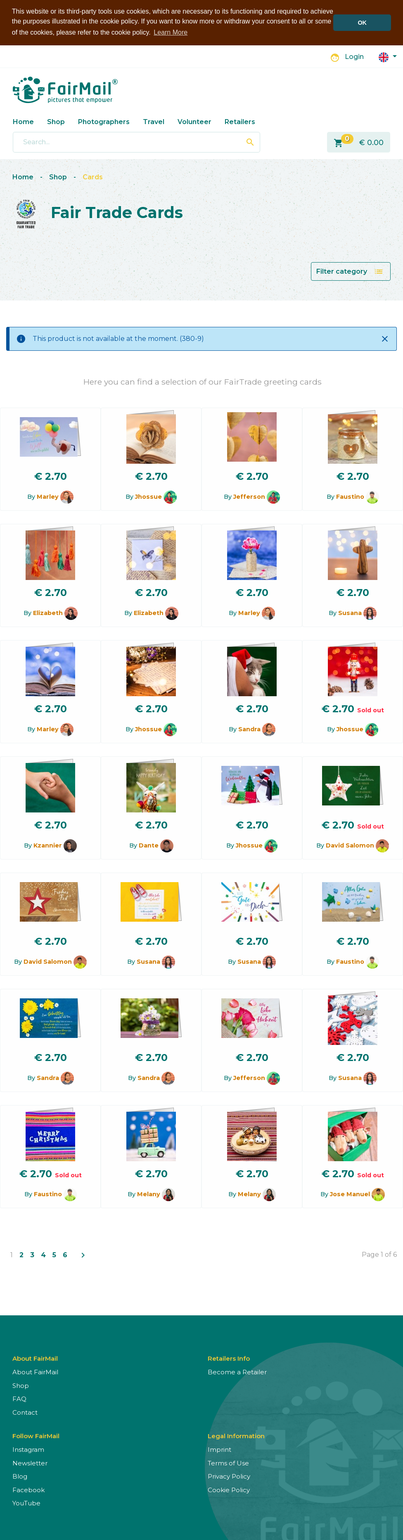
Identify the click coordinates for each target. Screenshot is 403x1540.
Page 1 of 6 (379, 1254)
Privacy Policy (229, 1475)
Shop (56, 121)
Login (354, 56)
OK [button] (362, 22)
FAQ (19, 1398)
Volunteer (194, 121)
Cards (93, 176)
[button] (388, 56)
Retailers (240, 121)
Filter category (350, 271)
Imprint (219, 1449)
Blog (19, 1475)
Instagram (28, 1449)
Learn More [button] (170, 32)
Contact (25, 1412)
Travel (153, 121)
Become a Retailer (237, 1371)
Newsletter (29, 1462)
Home (23, 121)
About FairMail (35, 1371)
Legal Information (236, 1435)
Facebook (28, 1489)
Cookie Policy (229, 1489)
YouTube (26, 1502)
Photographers (104, 121)
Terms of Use (228, 1462)
